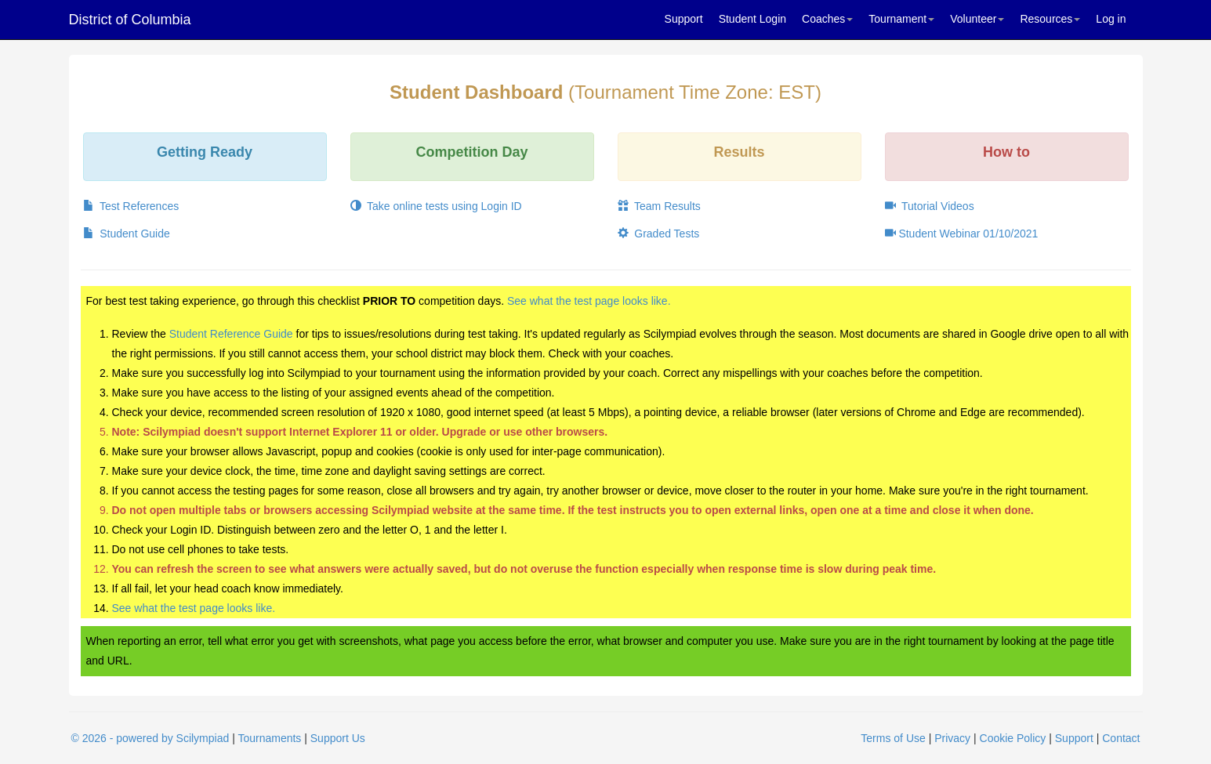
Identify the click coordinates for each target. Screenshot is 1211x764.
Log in (1111, 19)
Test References (131, 206)
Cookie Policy (1013, 738)
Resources (1050, 19)
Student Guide (126, 233)
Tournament (901, 19)
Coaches (827, 19)
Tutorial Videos (929, 206)
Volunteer (977, 19)
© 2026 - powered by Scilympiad (150, 738)
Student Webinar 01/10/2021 (962, 233)
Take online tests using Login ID (436, 206)
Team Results (659, 206)
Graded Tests (659, 233)
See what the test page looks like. (589, 301)
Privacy (952, 738)
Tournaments (269, 738)
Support (684, 19)
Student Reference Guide (231, 334)
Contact (1121, 738)
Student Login (752, 19)
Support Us (337, 738)
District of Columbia (130, 19)
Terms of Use (893, 738)
